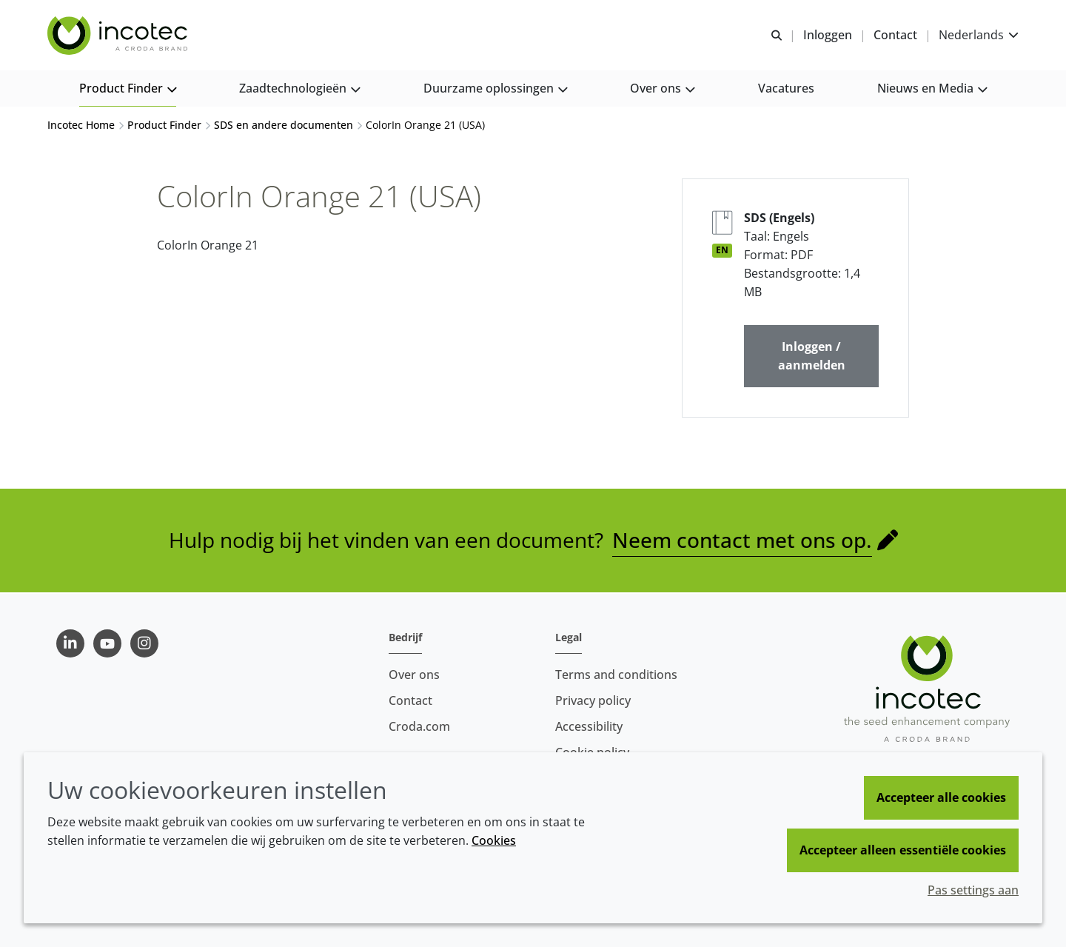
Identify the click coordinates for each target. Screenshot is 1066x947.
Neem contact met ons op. (742, 541)
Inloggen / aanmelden (811, 357)
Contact (410, 700)
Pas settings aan (973, 890)
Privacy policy (593, 700)
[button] (127, 89)
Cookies (494, 840)
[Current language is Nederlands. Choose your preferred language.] (979, 35)
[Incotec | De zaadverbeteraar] (119, 35)
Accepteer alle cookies (941, 797)
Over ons (414, 674)
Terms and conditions (616, 674)
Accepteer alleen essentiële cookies (903, 850)
